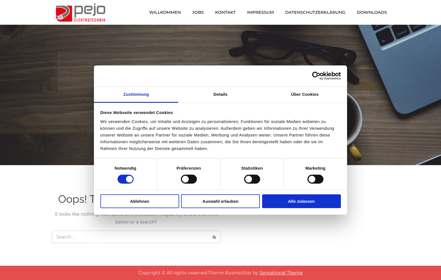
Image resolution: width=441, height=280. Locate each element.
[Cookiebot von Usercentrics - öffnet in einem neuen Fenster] (316, 76)
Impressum (260, 12)
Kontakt (225, 12)
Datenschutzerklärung (315, 12)
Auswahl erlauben (220, 201)
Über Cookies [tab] (305, 94)
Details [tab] (220, 94)
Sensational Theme (281, 273)
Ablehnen (139, 201)
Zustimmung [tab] (136, 94)
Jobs (198, 12)
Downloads (372, 12)
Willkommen (165, 12)
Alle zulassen (301, 201)
